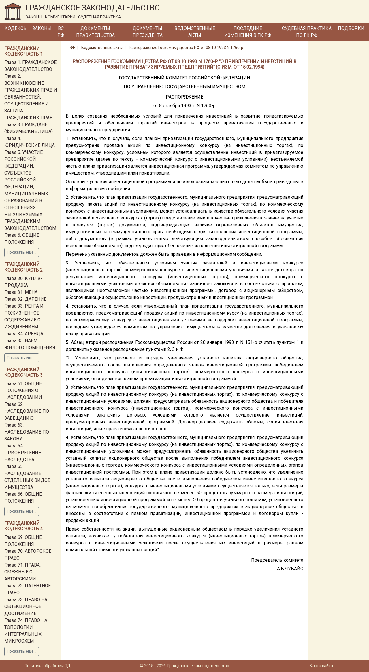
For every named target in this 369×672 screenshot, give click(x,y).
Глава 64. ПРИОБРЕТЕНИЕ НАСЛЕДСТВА (22, 452)
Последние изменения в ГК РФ (247, 32)
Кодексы (16, 28)
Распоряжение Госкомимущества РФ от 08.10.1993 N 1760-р (186, 47)
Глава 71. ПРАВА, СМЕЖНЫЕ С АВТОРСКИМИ (22, 572)
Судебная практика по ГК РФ (307, 32)
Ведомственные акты (194, 32)
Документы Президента (148, 32)
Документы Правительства (95, 32)
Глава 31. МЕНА (20, 292)
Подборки (351, 28)
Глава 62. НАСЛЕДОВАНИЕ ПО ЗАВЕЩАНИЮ (26, 411)
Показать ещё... (21, 252)
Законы (42, 28)
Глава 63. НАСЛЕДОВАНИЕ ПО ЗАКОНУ (26, 432)
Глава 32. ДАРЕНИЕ (25, 299)
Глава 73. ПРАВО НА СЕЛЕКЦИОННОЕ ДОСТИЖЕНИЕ (25, 606)
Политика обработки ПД (48, 665)
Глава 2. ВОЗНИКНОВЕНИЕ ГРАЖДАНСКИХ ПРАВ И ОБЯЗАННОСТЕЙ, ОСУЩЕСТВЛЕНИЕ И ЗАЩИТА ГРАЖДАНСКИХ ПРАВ (30, 96)
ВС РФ (60, 32)
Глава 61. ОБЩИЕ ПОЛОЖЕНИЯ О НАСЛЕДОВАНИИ (23, 390)
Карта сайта (321, 665)
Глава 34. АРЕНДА (23, 333)
